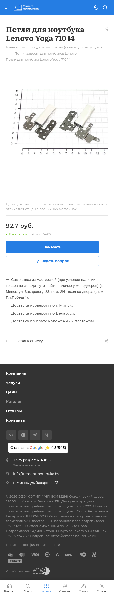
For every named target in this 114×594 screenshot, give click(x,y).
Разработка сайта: (18, 571)
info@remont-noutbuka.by (36, 474)
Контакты (15, 420)
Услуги (13, 382)
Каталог (14, 401)
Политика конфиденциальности (33, 545)
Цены (11, 392)
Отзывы (14, 410)
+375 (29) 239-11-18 (30, 460)
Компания (16, 373)
